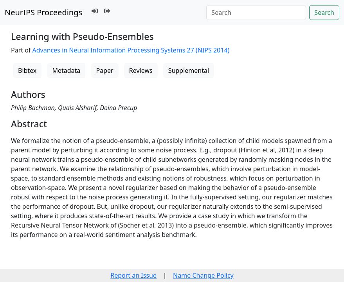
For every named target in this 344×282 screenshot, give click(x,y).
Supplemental (188, 70)
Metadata (66, 70)
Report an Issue (133, 275)
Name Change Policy (203, 275)
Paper (104, 70)
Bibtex (27, 70)
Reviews (141, 70)
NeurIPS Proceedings (43, 12)
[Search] (256, 12)
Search (324, 12)
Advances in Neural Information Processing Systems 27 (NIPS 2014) (131, 50)
